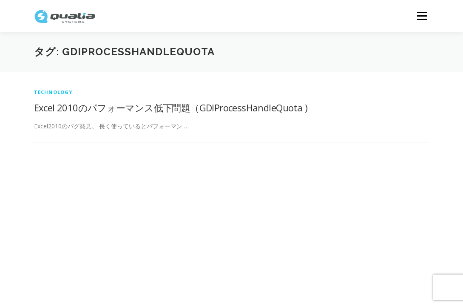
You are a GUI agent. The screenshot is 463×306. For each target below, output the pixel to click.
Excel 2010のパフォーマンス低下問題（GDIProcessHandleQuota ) (170, 107)
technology (53, 92)
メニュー (422, 16)
